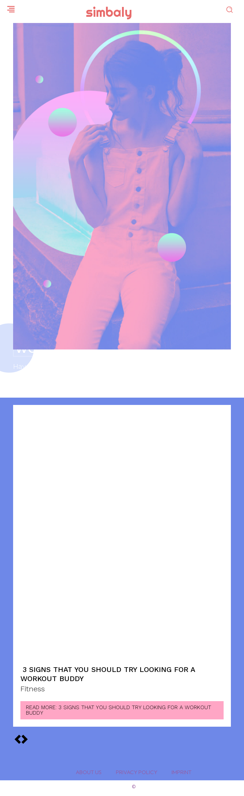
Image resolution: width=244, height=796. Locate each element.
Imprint (182, 772)
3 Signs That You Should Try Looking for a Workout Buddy (107, 674)
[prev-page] (24, 738)
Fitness (32, 689)
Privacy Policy (136, 772)
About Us (89, 772)
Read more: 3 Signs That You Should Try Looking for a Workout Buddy (118, 710)
